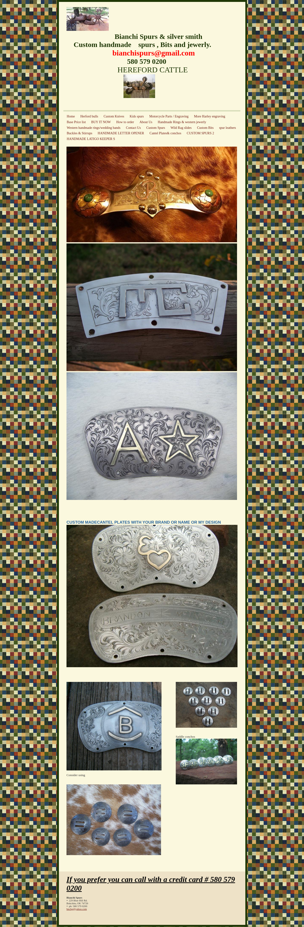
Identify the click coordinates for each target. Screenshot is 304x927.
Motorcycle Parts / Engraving (169, 116)
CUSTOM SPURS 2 (200, 133)
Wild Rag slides (181, 128)
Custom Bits (205, 128)
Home (71, 116)
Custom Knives (114, 116)
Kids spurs (137, 116)
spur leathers (227, 128)
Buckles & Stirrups (79, 133)
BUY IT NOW (101, 122)
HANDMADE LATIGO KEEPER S (91, 139)
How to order (125, 122)
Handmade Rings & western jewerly (182, 122)
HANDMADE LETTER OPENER (121, 133)
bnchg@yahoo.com (76, 909)
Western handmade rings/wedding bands (93, 128)
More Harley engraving (209, 116)
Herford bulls (89, 116)
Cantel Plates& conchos (165, 133)
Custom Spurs (155, 128)
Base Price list (76, 122)
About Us (145, 122)
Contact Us (133, 128)
